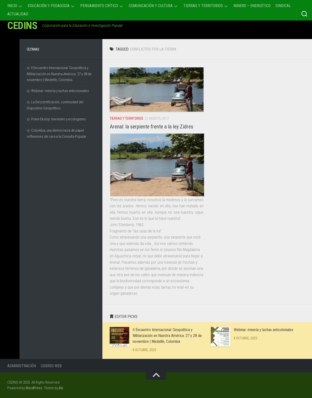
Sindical (283, 5)
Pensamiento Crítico (99, 5)
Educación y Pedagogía (48, 5)
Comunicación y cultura (151, 5)
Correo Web (51, 366)
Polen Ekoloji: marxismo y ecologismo (58, 119)
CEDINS (22, 25)
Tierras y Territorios (203, 5)
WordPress (34, 388)
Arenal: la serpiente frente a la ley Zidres (151, 127)
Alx (61, 388)
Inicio (12, 5)
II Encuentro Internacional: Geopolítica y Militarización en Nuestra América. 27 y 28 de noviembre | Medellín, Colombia (167, 335)
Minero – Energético (252, 5)
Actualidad (17, 14)
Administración (21, 366)
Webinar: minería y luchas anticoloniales (263, 329)
